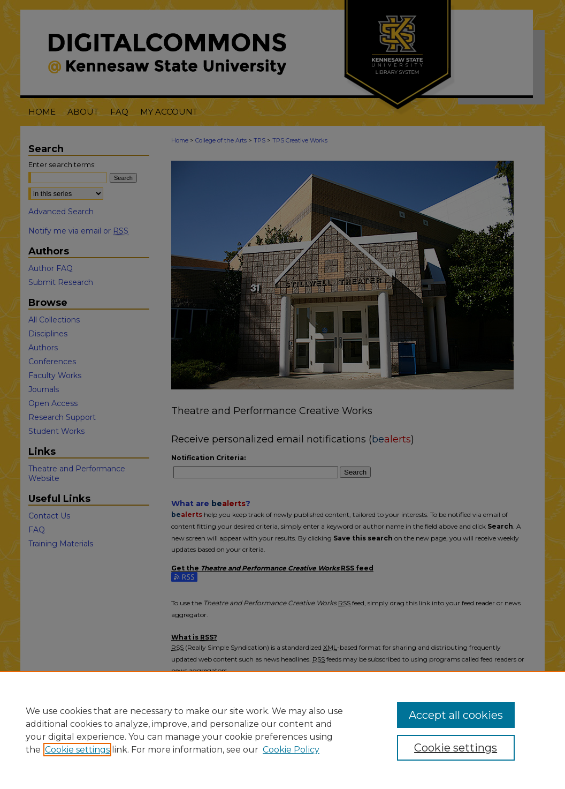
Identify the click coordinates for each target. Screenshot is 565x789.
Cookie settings (77, 750)
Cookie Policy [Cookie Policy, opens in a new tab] (291, 750)
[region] (282, 730)
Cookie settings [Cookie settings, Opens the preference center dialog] (455, 747)
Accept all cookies (456, 715)
